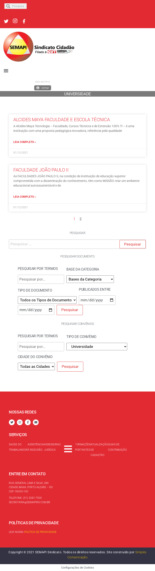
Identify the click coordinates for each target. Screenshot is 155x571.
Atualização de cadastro (99, 450)
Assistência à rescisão (36, 447)
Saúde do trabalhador (18, 447)
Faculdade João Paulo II (40, 170)
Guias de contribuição (117, 447)
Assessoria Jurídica (52, 447)
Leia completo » (24, 142)
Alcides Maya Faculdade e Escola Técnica (61, 119)
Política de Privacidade (40, 532)
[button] (6, 70)
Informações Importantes (81, 447)
